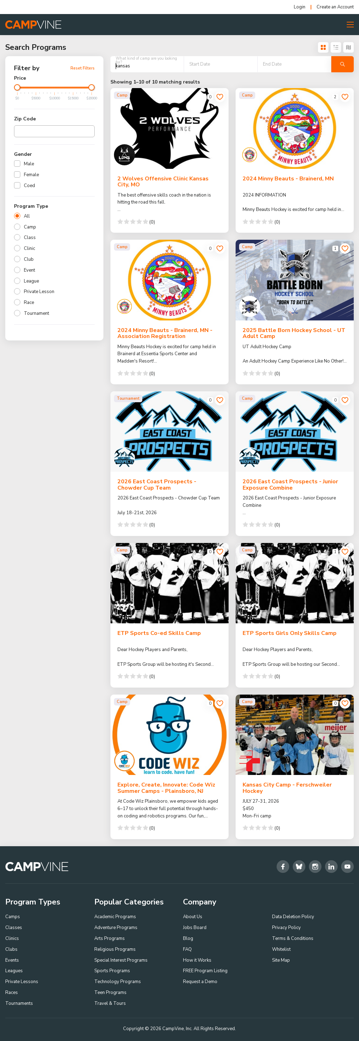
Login (299, 7)
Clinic (29, 248)
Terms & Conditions (292, 938)
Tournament (36, 313)
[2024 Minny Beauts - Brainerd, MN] (295, 128)
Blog (188, 938)
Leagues (14, 971)
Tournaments (19, 1003)
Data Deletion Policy (293, 917)
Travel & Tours (110, 1003)
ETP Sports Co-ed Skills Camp (159, 633)
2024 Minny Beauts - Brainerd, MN (288, 179)
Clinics (12, 938)
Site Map (281, 960)
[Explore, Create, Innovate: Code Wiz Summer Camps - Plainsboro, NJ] (169, 735)
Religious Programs (115, 949)
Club (29, 259)
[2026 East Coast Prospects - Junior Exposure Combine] (295, 431)
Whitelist (281, 949)
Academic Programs (115, 917)
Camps (12, 917)
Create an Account (335, 7)
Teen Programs (110, 992)
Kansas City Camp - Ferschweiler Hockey (287, 788)
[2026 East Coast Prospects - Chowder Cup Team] (169, 431)
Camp (30, 227)
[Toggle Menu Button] (350, 24)
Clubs (11, 949)
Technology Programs (117, 982)
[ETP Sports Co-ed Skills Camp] (169, 583)
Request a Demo (200, 982)
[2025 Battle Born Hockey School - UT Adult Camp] (295, 280)
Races (11, 992)
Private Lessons (21, 982)
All (27, 216)
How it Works (197, 960)
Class (30, 237)
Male (29, 164)
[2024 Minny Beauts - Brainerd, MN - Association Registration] (169, 280)
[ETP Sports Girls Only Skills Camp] (295, 583)
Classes (13, 927)
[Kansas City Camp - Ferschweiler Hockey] (295, 735)
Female (31, 175)
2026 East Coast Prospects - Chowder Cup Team (156, 485)
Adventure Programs (115, 927)
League (31, 281)
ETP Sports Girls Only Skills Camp (290, 633)
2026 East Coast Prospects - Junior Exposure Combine (290, 485)
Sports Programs (112, 971)
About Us (192, 917)
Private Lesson (39, 292)
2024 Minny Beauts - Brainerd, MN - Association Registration (164, 333)
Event (29, 270)
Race (29, 302)
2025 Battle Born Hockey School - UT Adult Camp (294, 333)
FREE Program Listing (205, 971)
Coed (29, 186)
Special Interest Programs (121, 960)
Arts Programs (109, 938)
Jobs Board (194, 927)
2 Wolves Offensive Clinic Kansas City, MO (163, 182)
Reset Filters (82, 68)
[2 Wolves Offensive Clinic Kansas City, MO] (169, 128)
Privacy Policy (286, 927)
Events (12, 960)
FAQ (187, 949)
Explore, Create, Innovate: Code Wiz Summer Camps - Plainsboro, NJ (166, 788)
